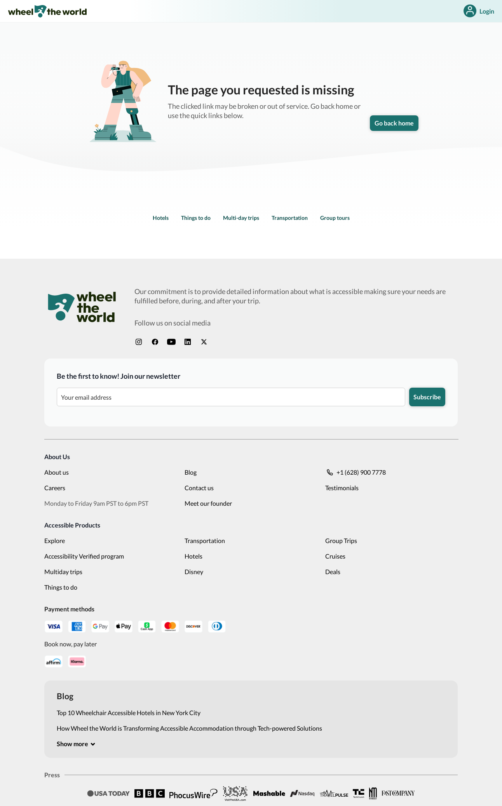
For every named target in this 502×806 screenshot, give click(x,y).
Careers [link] (54, 487)
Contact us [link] (199, 487)
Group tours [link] (335, 217)
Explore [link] (54, 540)
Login (478, 11)
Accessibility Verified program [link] (84, 556)
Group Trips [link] (341, 540)
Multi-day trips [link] (241, 217)
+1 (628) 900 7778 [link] (355, 472)
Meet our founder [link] (208, 503)
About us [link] (56, 472)
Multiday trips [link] (63, 571)
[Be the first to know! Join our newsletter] (231, 397)
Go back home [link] (394, 123)
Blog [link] (191, 472)
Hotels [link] (161, 217)
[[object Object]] (76, 744)
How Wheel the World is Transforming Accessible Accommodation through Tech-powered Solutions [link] (189, 728)
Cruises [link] (335, 556)
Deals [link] (332, 571)
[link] (47, 11)
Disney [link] (194, 571)
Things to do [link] (196, 217)
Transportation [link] (290, 217)
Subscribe (427, 396)
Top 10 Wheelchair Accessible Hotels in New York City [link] (128, 712)
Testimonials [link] (342, 487)
